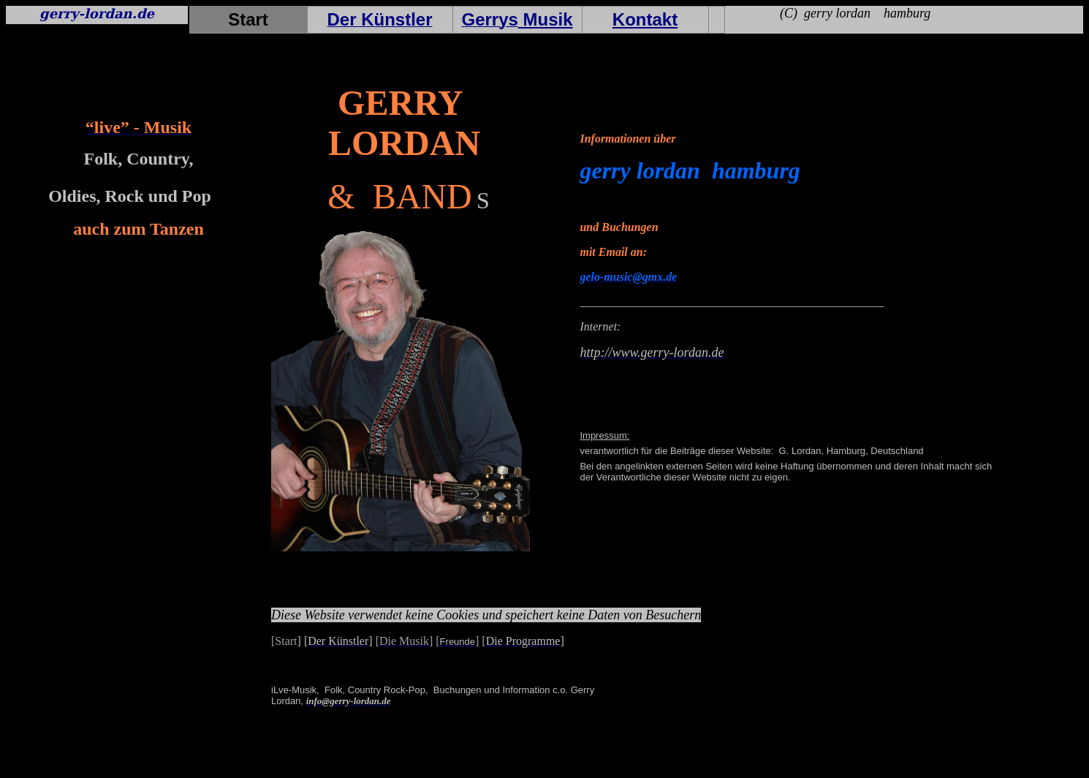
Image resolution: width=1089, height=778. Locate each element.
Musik (545, 19)
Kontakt (645, 19)
